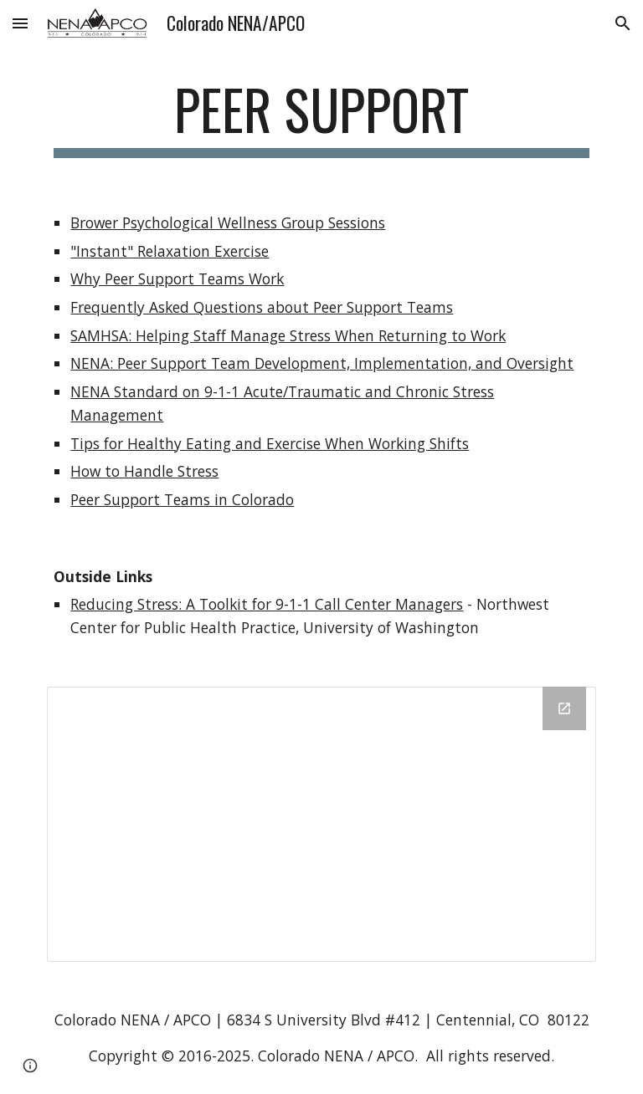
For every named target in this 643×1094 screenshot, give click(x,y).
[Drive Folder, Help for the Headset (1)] (321, 824)
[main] (321, 117)
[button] (20, 23)
